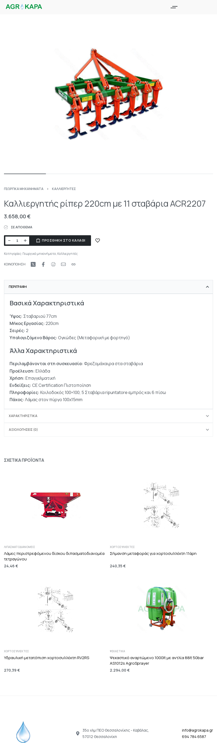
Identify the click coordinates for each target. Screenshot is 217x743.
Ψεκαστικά (117, 651)
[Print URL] (53, 264)
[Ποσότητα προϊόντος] (17, 240)
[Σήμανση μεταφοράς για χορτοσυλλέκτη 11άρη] (161, 505)
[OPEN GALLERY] (108, 96)
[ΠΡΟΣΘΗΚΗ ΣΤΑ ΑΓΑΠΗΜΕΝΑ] (97, 240)
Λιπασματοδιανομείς (19, 547)
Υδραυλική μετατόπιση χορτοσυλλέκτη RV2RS (46, 657)
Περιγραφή (18, 286)
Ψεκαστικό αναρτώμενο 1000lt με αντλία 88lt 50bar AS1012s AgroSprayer (157, 660)
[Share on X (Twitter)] (33, 264)
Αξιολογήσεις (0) (23, 429)
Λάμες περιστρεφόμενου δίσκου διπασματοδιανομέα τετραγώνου (54, 556)
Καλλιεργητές (64, 189)
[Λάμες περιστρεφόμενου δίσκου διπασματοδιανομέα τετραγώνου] (55, 505)
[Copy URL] (73, 264)
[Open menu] (174, 7)
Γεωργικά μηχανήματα (24, 189)
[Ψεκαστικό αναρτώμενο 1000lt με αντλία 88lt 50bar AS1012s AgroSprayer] (161, 609)
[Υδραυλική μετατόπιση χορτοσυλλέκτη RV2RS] (55, 609)
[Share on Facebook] (43, 264)
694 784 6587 (194, 736)
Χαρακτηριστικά (23, 416)
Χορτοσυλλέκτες (122, 547)
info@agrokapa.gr (197, 730)
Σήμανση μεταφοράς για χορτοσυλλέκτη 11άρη (153, 553)
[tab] (108, 287)
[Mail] (63, 264)
